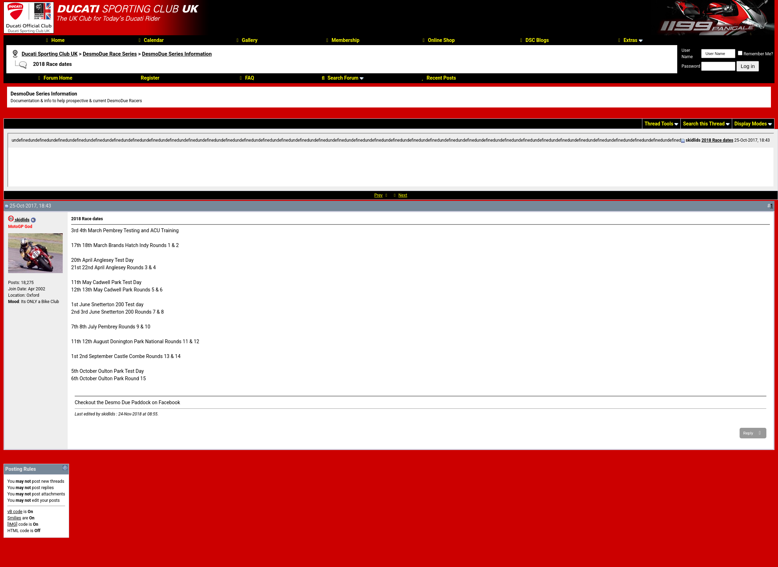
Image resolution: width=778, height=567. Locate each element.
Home (54, 40)
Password (690, 66)
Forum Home (54, 78)
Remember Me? (755, 53)
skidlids (19, 219)
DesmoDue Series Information (177, 54)
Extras (626, 40)
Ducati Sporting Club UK (49, 54)
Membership (341, 40)
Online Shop (438, 40)
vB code (15, 511)
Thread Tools (658, 124)
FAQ (246, 78)
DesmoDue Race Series (110, 54)
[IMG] (12, 524)
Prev (378, 195)
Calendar (149, 40)
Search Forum (339, 78)
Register (150, 78)
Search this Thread (703, 124)
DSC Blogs (533, 40)
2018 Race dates (717, 140)
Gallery (245, 40)
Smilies (14, 518)
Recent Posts (437, 78)
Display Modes (750, 124)
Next (403, 195)
